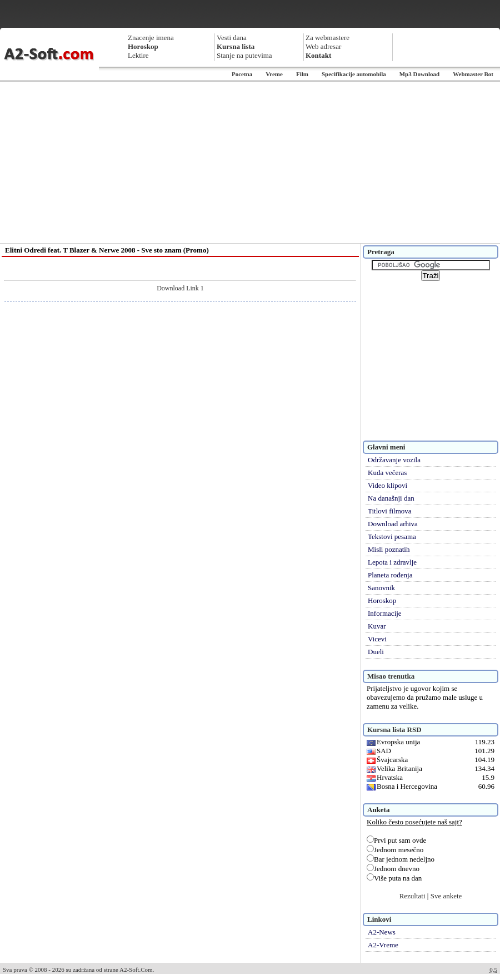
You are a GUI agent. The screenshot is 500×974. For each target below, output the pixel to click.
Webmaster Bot (473, 74)
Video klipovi (387, 485)
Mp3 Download (419, 74)
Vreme (274, 74)
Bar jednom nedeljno (400, 859)
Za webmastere (327, 37)
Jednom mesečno (395, 850)
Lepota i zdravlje (392, 562)
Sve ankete (446, 896)
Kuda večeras (387, 472)
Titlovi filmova (390, 511)
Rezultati (412, 896)
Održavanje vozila (394, 460)
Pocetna (242, 74)
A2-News (382, 932)
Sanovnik (381, 588)
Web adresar (323, 46)
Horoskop (382, 600)
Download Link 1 (180, 288)
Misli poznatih (388, 549)
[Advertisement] (250, 162)
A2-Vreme (383, 945)
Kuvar (377, 626)
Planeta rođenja (390, 575)
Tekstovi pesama (392, 536)
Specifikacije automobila (354, 74)
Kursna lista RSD (394, 729)
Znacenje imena (151, 37)
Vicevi (377, 639)
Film (302, 74)
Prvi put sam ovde (396, 840)
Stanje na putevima (244, 55)
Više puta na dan (394, 878)
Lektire (138, 55)
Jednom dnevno (393, 868)
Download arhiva (393, 524)
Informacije (385, 613)
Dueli (376, 651)
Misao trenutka (390, 676)
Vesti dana (232, 37)
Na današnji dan (391, 498)
